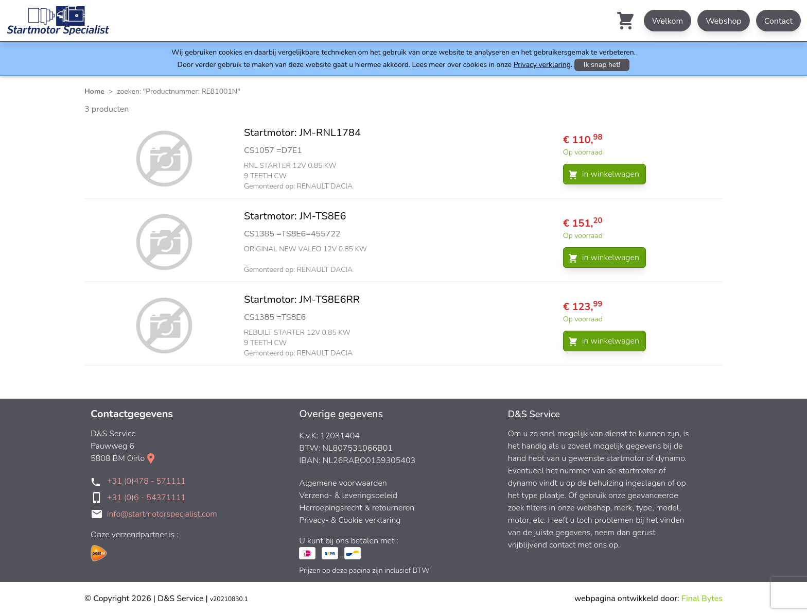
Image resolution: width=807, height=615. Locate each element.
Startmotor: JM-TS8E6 (295, 216)
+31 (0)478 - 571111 (146, 481)
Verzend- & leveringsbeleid (348, 495)
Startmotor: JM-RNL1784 (302, 133)
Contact (778, 21)
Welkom (667, 21)
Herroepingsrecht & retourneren (356, 508)
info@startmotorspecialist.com (162, 514)
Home (94, 91)
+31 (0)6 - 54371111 (146, 497)
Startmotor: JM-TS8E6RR (302, 299)
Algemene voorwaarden (343, 483)
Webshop (724, 21)
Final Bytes (702, 598)
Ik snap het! (602, 65)
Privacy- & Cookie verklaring (349, 520)
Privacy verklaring (542, 65)
